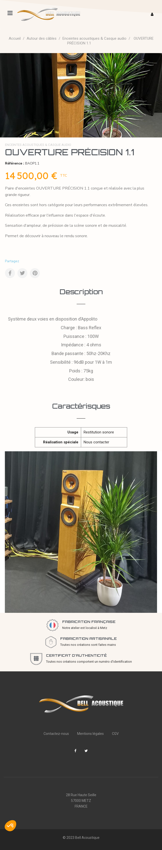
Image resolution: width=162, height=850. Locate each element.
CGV (115, 734)
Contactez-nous (56, 734)
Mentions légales (90, 734)
